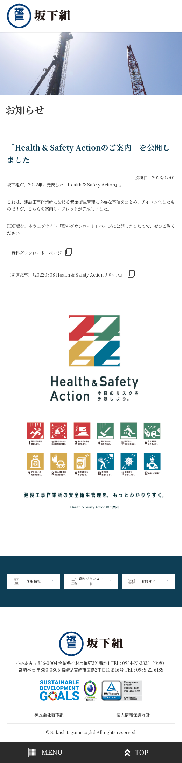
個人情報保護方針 (133, 715)
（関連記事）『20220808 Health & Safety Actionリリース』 (65, 275)
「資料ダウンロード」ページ (34, 253)
